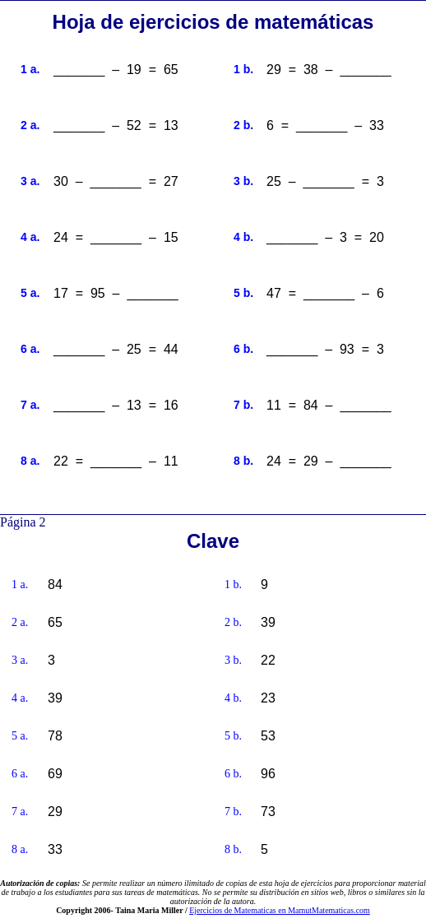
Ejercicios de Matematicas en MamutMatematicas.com (279, 910)
